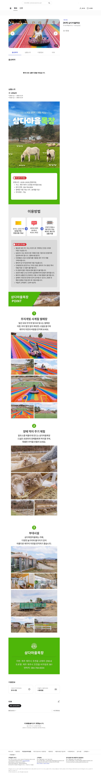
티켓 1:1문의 (46, 763)
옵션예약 (15, 52)
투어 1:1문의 (40, 763)
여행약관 (50, 751)
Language (12, 754)
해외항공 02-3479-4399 (42, 762)
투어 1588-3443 (40, 759)
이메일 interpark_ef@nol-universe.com (84, 760)
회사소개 (10, 751)
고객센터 (86, 751)
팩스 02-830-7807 (41, 760)
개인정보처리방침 (26, 751)
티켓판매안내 (71, 751)
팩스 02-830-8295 (70, 760)
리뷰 (53, 52)
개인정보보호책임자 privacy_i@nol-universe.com (77, 762)
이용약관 (17, 751)
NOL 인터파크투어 (15, 705)
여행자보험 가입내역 (60, 751)
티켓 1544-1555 (48, 759)
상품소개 (28, 52)
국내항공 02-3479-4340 (53, 762)
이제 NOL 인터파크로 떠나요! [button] (33, 3)
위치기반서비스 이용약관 (39, 751)
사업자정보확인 (26, 760)
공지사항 (79, 751)
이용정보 (40, 52)
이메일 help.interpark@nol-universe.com (55, 760)
